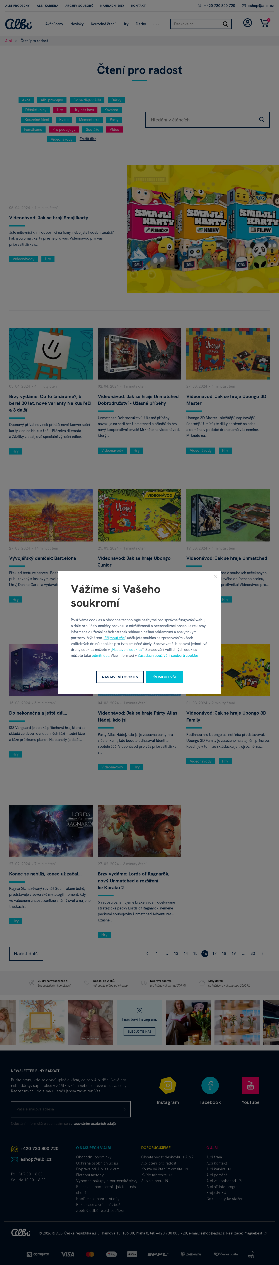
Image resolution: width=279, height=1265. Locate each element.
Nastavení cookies (127, 649)
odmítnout (100, 655)
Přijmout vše (114, 637)
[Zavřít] (216, 576)
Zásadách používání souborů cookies (168, 655)
